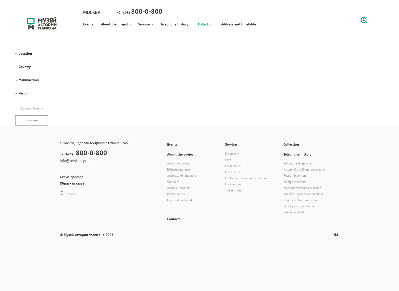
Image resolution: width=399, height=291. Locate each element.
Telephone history (175, 24)
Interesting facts (293, 212)
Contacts (173, 219)
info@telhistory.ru (74, 160)
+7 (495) (139, 11)
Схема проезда (71, 177)
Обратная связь (72, 183)
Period (23, 93)
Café (228, 160)
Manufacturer (29, 80)
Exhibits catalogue (179, 169)
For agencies (233, 184)
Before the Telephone (297, 163)
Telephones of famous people (302, 188)
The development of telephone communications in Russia (303, 197)
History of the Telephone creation (304, 169)
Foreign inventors (294, 182)
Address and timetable (238, 24)
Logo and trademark (180, 200)
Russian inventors (294, 175)
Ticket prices (233, 190)
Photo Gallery (176, 194)
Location (25, 53)
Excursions (232, 154)
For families (232, 166)
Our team (173, 182)
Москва (92, 12)
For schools (232, 172)
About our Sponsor (178, 188)
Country (25, 66)
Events (88, 24)
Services (145, 24)
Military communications (299, 206)
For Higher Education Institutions (246, 178)
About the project (116, 24)
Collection (205, 24)
